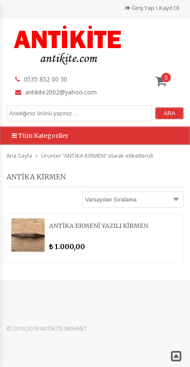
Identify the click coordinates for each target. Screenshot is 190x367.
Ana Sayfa (19, 155)
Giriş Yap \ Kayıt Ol (152, 8)
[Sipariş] (132, 200)
